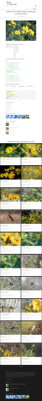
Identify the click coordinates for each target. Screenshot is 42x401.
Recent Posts (8, 382)
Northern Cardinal (8, 63)
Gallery (24, 373)
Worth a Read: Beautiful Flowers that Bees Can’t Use (18, 384)
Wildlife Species (8, 104)
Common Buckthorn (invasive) (14, 127)
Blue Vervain (8, 76)
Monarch (7, 72)
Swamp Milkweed (8, 81)
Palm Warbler (8, 64)
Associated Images (17, 62)
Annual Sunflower (8, 75)
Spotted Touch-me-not (9, 80)
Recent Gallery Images (10, 113)
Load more (21, 366)
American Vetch (12, 131)
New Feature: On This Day (14, 388)
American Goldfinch (9, 62)
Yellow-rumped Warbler (9, 69)
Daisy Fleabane (8, 77)
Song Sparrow (8, 67)
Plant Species (8, 105)
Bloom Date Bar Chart (9, 110)
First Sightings (8, 108)
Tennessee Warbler (9, 68)
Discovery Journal (19, 373)
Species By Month (8, 107)
